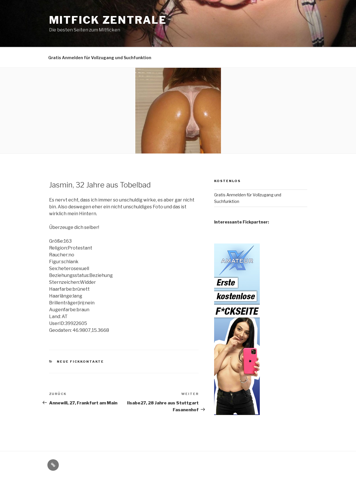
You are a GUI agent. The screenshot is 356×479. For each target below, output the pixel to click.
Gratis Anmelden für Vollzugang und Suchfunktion (99, 57)
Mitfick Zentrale (108, 20)
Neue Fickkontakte (80, 362)
